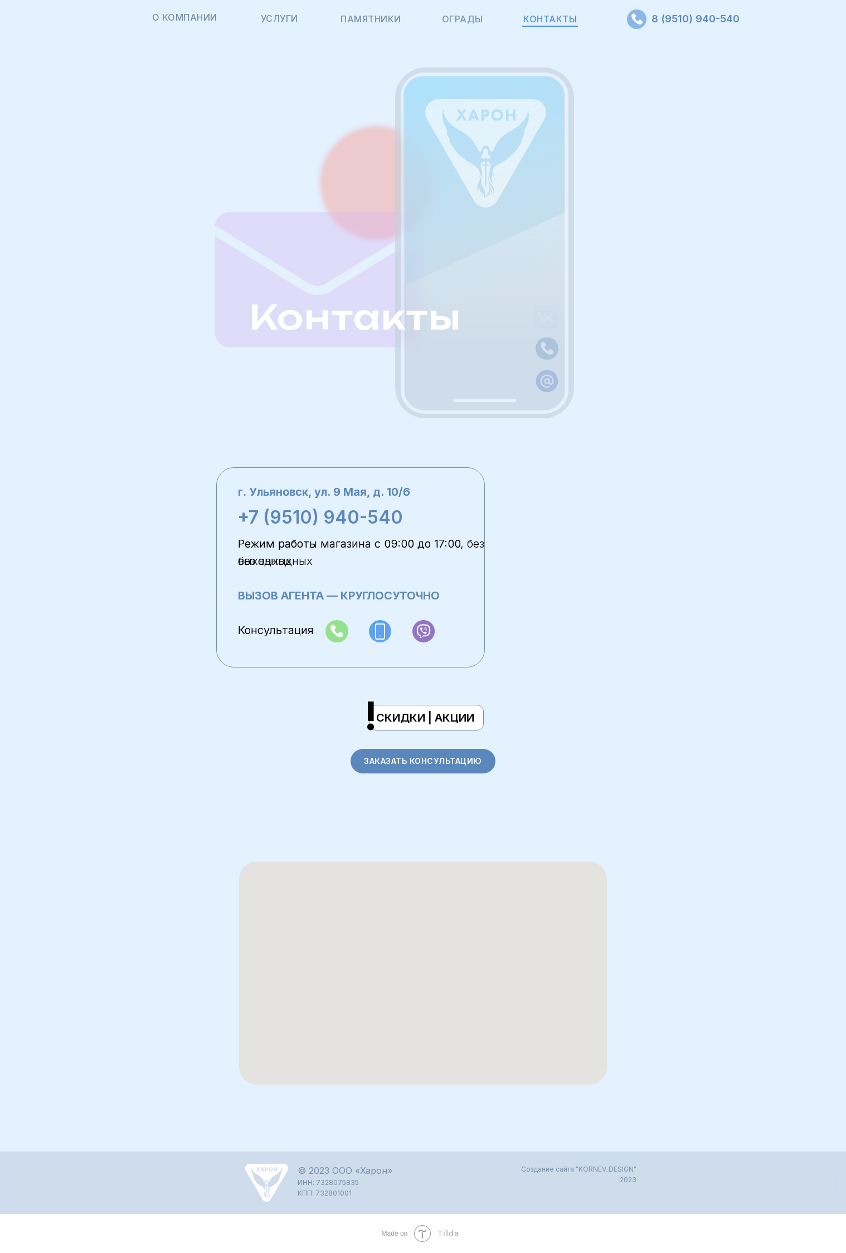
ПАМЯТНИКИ (371, 19)
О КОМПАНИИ (184, 17)
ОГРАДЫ (462, 19)
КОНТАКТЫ (550, 19)
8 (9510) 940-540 (695, 19)
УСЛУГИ (279, 18)
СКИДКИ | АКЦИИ (425, 717)
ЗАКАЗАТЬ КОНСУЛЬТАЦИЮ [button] (423, 761)
